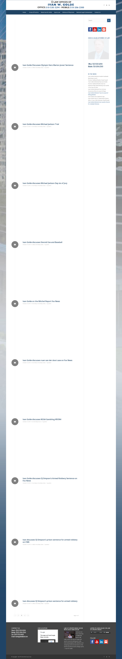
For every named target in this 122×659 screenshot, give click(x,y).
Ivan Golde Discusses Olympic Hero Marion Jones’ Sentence (48, 65)
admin (47, 67)
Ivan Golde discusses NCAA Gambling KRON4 (42, 419)
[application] (100, 632)
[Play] (91, 632)
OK (51, 641)
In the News (37, 67)
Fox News (35, 126)
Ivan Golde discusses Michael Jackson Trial (41, 124)
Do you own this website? (43, 642)
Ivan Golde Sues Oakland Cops (96, 96)
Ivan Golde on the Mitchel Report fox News (41, 301)
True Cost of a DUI (93, 87)
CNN (34, 67)
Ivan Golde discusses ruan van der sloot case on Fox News (47, 360)
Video (42, 67)
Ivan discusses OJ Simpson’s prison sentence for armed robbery (50, 601)
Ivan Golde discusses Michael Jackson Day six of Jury (45, 183)
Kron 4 (39, 421)
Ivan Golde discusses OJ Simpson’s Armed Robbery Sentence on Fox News (50, 479)
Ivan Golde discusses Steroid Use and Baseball (42, 242)
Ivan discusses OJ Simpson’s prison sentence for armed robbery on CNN (50, 541)
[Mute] (104, 632)
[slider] (108, 632)
